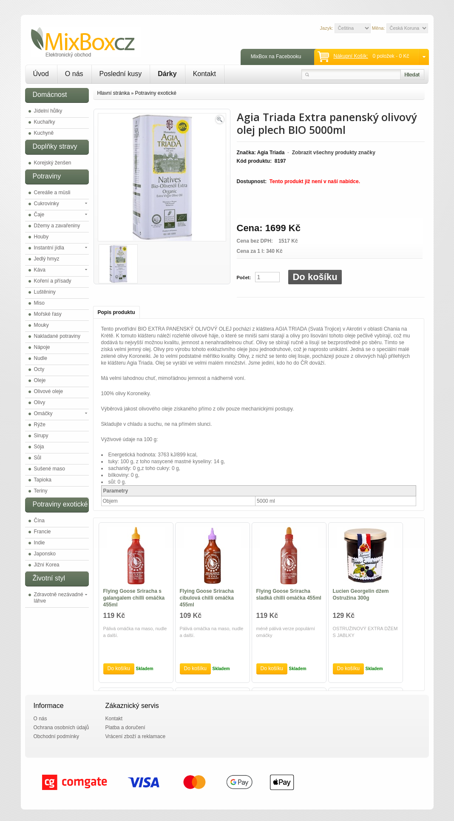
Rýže (39, 424)
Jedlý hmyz (47, 259)
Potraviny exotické (155, 93)
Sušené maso (49, 469)
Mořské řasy (48, 314)
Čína (39, 521)
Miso (39, 303)
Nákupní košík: (350, 56)
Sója (39, 447)
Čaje (39, 215)
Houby (41, 237)
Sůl (37, 458)
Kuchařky (44, 122)
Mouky (41, 325)
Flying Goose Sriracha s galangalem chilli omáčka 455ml (134, 598)
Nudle (40, 358)
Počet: (244, 277)
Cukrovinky (46, 204)
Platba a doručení (125, 727)
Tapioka (42, 480)
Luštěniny (45, 292)
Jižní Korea (47, 565)
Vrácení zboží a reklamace (135, 736)
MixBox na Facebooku (276, 56)
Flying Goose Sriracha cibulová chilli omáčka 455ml (207, 598)
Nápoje (42, 347)
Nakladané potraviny (57, 336)
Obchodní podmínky (56, 736)
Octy (39, 369)
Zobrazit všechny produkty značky (333, 153)
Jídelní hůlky (48, 111)
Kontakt (204, 73)
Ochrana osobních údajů (61, 727)
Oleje (40, 380)
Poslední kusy (120, 73)
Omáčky (43, 413)
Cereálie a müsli (52, 192)
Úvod (41, 73)
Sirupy (41, 436)
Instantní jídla (49, 248)
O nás (74, 73)
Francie (42, 532)
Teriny (41, 491)
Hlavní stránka (113, 93)
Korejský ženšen (52, 163)
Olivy (39, 402)
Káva (39, 270)
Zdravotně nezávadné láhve (58, 598)
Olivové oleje (48, 391)
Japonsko (45, 554)
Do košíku (314, 277)
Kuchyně (44, 133)
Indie (39, 543)
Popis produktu (116, 312)
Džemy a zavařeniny (57, 226)
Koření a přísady (52, 281)
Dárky (167, 73)
